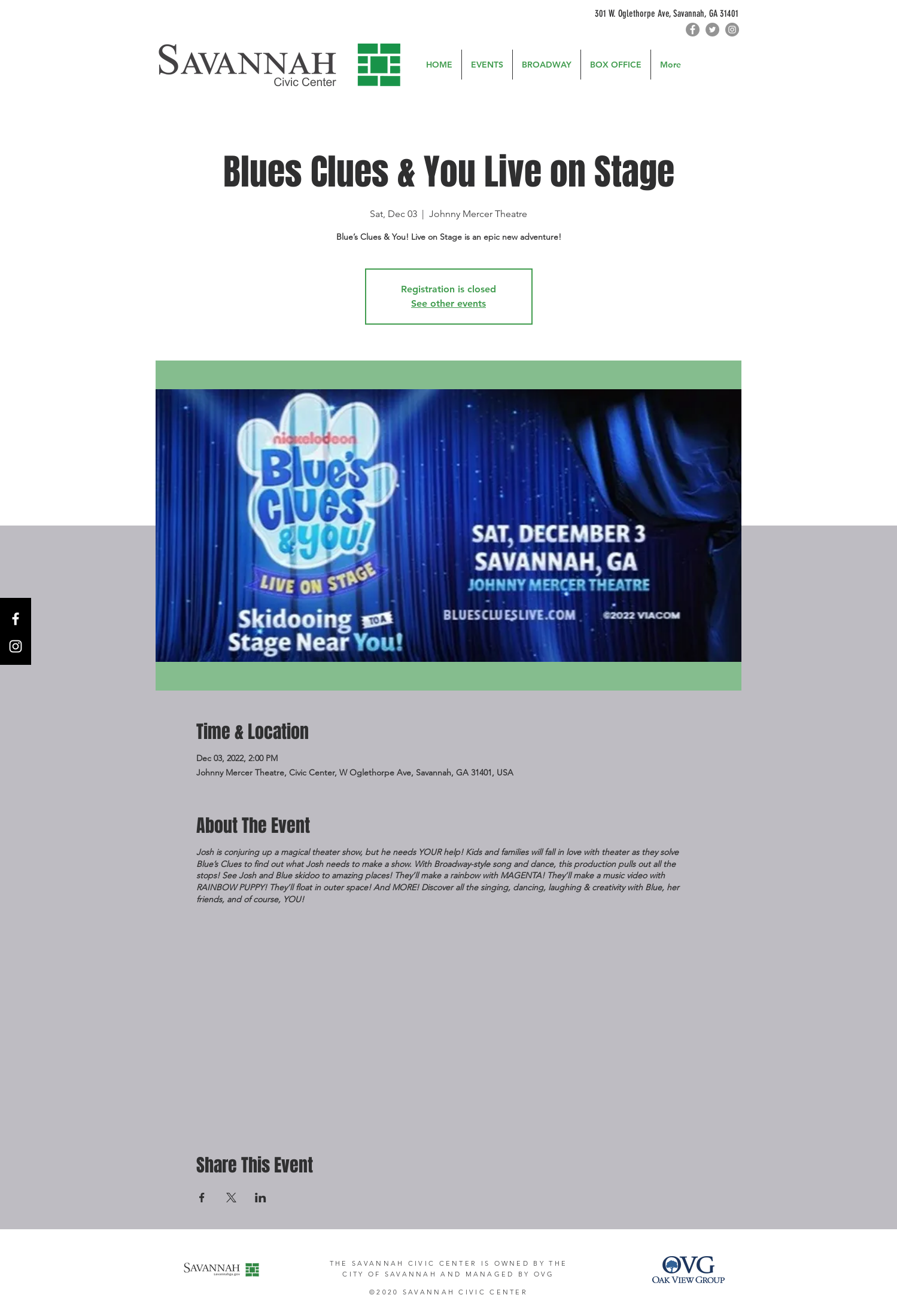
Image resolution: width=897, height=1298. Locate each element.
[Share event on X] (231, 1197)
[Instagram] (732, 29)
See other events (448, 303)
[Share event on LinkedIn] (260, 1197)
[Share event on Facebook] (202, 1197)
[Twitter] (712, 29)
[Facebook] (693, 29)
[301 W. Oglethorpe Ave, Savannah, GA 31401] (628, 14)
